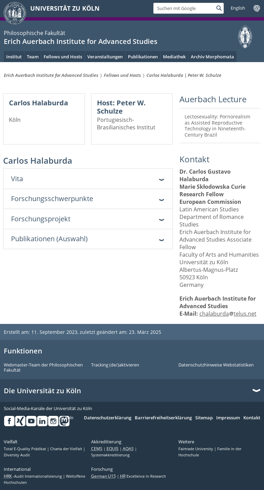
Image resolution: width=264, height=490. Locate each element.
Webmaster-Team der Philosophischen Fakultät (43, 367)
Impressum (228, 418)
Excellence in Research (143, 476)
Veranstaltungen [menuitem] (105, 57)
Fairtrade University (196, 448)
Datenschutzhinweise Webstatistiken (216, 365)
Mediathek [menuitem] (174, 57)
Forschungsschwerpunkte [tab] (52, 198)
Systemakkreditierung (110, 455)
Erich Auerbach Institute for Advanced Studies (80, 41)
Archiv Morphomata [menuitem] (212, 57)
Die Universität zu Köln (42, 391)
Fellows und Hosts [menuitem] (63, 57)
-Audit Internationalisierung (33, 476)
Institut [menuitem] (14, 57)
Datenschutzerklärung (107, 418)
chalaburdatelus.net (227, 313)
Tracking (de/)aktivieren (115, 365)
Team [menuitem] (32, 57)
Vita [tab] (17, 178)
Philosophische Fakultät (34, 33)
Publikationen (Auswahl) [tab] (49, 238)
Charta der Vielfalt (66, 448)
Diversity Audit (17, 455)
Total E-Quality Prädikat (25, 448)
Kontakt (251, 418)
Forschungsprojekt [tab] (40, 218)
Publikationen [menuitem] (143, 57)
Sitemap (204, 418)
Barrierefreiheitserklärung (163, 418)
